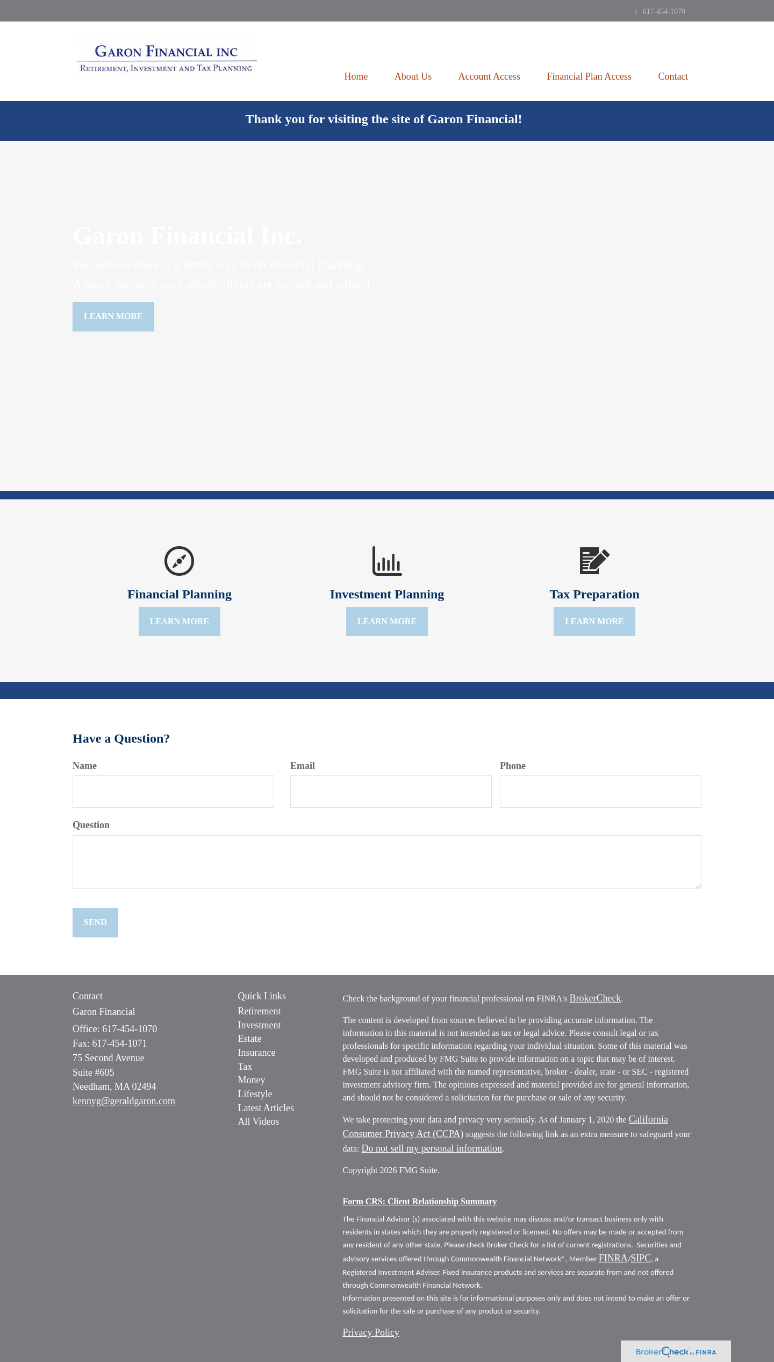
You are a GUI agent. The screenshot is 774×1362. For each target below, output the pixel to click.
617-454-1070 (660, 12)
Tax (245, 1066)
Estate (250, 1038)
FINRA (613, 1258)
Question (91, 825)
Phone (513, 765)
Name (85, 765)
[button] (411, 61)
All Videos (259, 1121)
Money (252, 1080)
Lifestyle (255, 1094)
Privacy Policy (371, 1332)
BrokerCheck (595, 998)
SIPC (640, 1258)
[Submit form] (95, 922)
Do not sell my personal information (432, 1148)
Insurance (257, 1052)
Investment (259, 1025)
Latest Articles (266, 1108)
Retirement (259, 1011)
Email (302, 765)
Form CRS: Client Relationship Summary (420, 1201)
